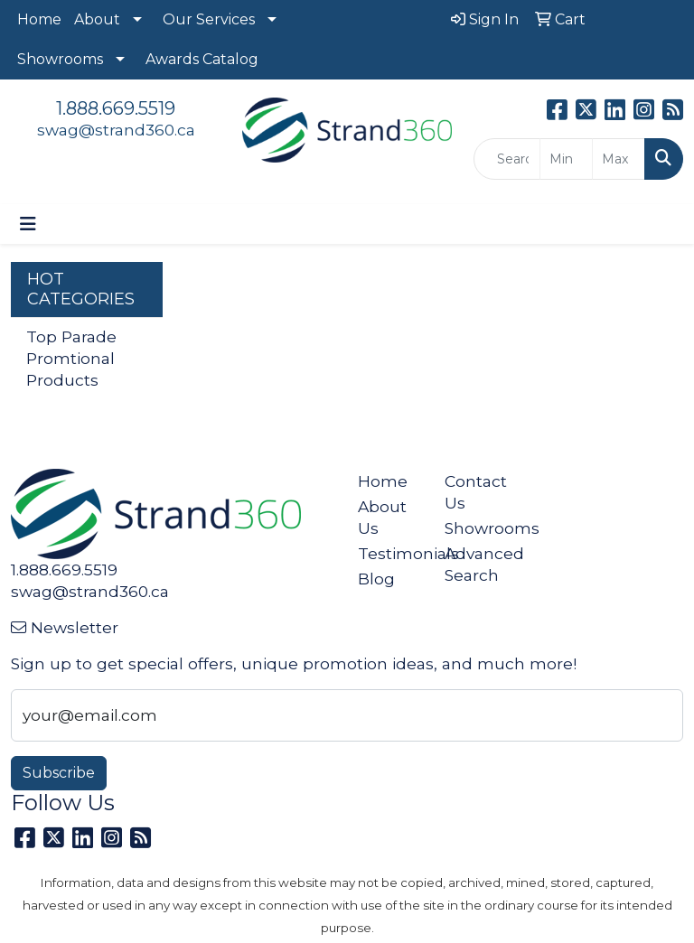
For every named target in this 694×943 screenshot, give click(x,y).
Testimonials (390, 553)
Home (39, 19)
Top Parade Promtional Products (71, 358)
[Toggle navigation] (28, 224)
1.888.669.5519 (115, 108)
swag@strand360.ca (116, 129)
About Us (382, 517)
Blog (376, 578)
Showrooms (60, 59)
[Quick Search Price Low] (566, 159)
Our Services (209, 19)
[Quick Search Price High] (618, 159)
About (97, 19)
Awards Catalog (201, 59)
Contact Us (476, 492)
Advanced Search (477, 564)
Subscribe (59, 772)
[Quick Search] (507, 159)
